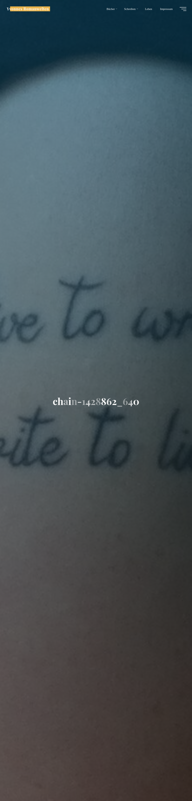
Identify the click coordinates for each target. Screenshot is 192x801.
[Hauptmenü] (183, 9)
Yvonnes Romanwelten (28, 8)
